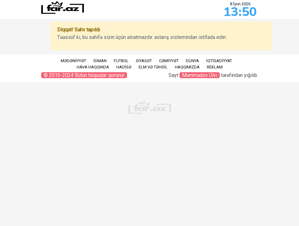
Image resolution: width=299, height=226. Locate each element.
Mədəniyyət (73, 60)
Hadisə (123, 67)
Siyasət (144, 60)
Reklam (215, 67)
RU (8, 59)
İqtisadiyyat (219, 60)
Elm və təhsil (153, 67)
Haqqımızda (187, 67)
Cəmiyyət (169, 60)
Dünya (192, 60)
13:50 (240, 11)
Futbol (121, 60)
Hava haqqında (93, 67)
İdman (100, 60)
